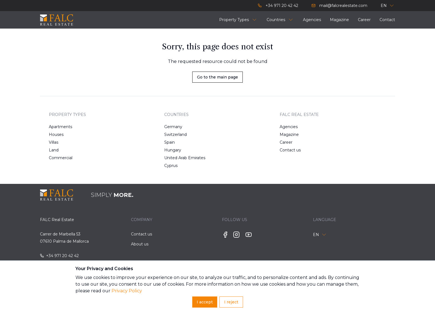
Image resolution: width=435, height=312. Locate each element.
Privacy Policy (127, 290)
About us (139, 244)
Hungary (172, 150)
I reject (231, 302)
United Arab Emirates (182, 157)
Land (54, 150)
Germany (173, 126)
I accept (205, 302)
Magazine (289, 134)
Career (286, 142)
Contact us (290, 150)
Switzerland (175, 134)
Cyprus (171, 165)
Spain (169, 142)
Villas (53, 142)
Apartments (60, 126)
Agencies (289, 126)
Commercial (60, 157)
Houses (56, 134)
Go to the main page (217, 77)
